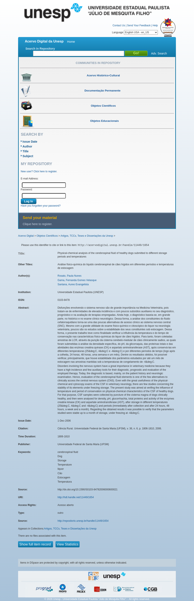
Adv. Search (159, 53)
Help (155, 25)
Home (71, 41)
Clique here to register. (37, 224)
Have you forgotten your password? (41, 205)
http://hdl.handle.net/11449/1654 (76, 497)
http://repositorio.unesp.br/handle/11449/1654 (83, 520)
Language (135, 32)
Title (26, 151)
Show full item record (35, 544)
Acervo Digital (26, 235)
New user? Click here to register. (39, 171)
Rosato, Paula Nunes (69, 275)
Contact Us (119, 25)
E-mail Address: (30, 178)
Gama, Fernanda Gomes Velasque (77, 280)
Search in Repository (40, 48)
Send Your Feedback (138, 25)
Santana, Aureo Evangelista (73, 284)
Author (27, 146)
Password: (27, 189)
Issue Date (30, 141)
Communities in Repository (98, 63)
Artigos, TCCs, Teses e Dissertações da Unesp (86, 235)
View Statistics (67, 544)
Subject (28, 156)
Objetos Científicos (47, 235)
